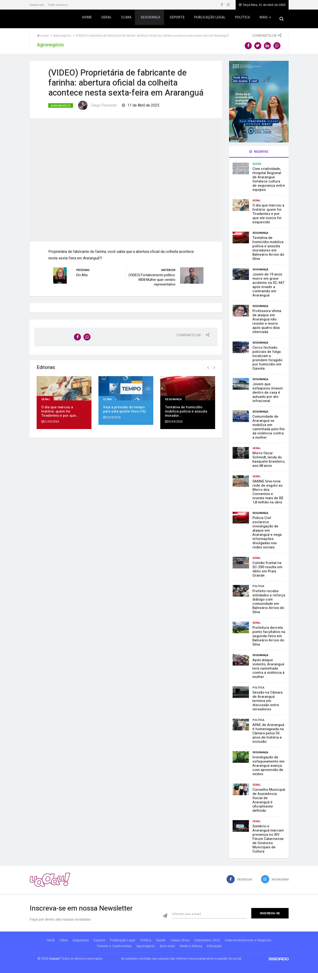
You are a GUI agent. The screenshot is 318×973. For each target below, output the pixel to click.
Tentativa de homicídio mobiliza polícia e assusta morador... (186, 409)
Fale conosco (58, 5)
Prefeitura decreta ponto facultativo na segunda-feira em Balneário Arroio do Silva (268, 636)
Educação (217, 946)
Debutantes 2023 (213, 940)
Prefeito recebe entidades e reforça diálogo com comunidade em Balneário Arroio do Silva (268, 601)
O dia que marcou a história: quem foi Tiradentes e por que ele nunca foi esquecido (268, 214)
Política (241, 19)
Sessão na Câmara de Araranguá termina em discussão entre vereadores (267, 701)
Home (87, 19)
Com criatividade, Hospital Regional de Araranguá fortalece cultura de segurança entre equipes (268, 179)
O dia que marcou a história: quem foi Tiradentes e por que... (60, 409)
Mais (264, 20)
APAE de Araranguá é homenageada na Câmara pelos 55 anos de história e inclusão (268, 733)
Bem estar (167, 946)
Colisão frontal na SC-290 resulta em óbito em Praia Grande (267, 569)
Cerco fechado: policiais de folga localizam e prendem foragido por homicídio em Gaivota (267, 358)
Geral (106, 19)
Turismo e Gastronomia (110, 946)
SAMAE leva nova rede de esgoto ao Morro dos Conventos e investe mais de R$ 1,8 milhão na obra (267, 492)
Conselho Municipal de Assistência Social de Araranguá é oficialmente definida (268, 800)
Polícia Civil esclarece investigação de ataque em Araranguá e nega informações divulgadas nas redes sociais (267, 532)
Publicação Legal (209, 19)
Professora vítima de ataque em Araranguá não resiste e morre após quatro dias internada (266, 321)
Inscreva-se (270, 913)
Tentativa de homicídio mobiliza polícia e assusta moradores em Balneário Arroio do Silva (268, 248)
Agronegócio (61, 106)
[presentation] (208, 366)
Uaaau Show (184, 940)
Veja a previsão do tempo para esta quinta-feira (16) (124, 407)
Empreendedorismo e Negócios (255, 940)
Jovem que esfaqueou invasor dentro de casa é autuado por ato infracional (267, 392)
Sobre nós (37, 5)
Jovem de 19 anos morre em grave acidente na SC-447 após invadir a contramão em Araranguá (268, 285)
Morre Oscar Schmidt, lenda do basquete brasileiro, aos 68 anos (268, 459)
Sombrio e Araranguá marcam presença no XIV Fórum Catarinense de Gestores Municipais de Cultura (268, 839)
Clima (126, 19)
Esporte (177, 19)
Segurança (150, 19)
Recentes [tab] (258, 151)
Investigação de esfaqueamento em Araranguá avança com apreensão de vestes (268, 766)
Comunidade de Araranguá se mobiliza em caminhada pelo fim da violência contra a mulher (268, 427)
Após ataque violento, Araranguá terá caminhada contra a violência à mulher (268, 668)
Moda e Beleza (193, 946)
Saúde (256, 164)
